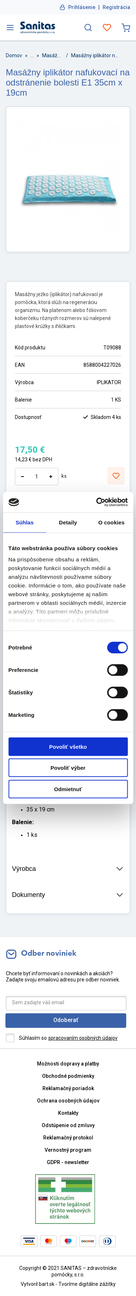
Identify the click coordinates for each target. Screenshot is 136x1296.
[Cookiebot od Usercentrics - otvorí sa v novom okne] (97, 502)
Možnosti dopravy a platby (68, 1064)
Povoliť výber (67, 768)
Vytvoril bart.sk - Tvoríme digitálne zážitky (68, 1284)
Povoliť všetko (68, 746)
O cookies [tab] (111, 522)
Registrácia (116, 7)
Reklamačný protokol (68, 1138)
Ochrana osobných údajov (68, 1101)
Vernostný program (68, 1150)
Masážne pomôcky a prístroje (52, 55)
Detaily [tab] (68, 522)
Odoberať (65, 1020)
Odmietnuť (68, 789)
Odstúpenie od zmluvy (68, 1125)
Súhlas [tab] (25, 522)
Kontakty (68, 1113)
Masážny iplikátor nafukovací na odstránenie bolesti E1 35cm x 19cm (96, 55)
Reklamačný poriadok (68, 1088)
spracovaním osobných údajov (83, 1038)
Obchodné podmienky (68, 1076)
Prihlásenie (81, 7)
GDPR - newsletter (68, 1162)
